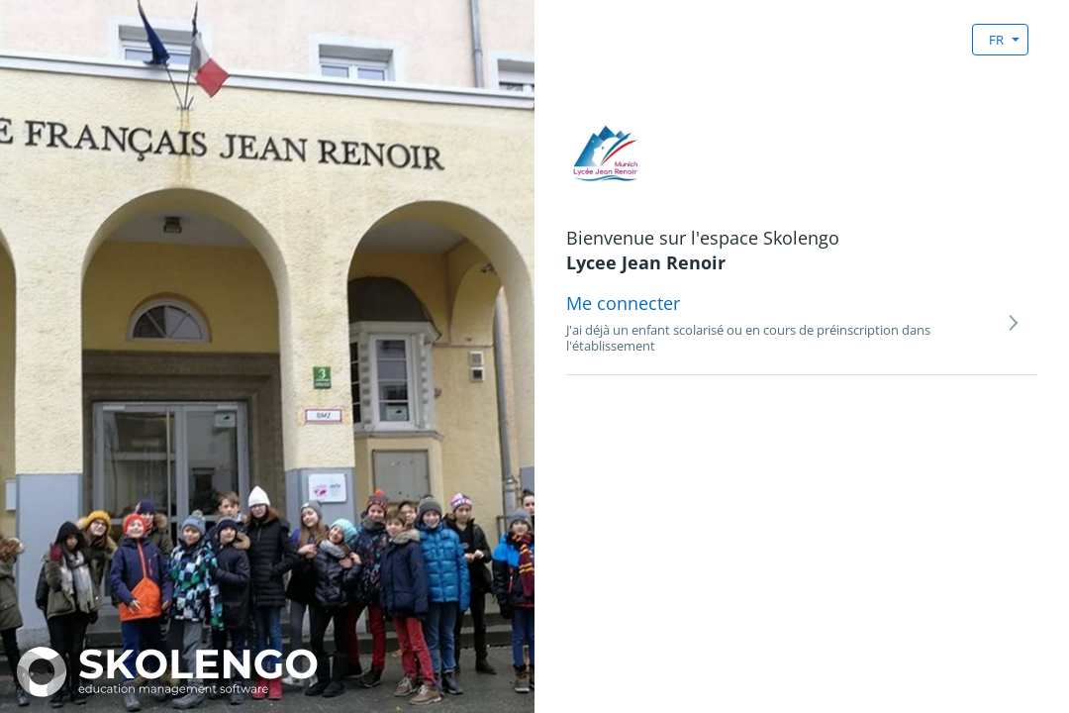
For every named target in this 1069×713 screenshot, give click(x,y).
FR (996, 40)
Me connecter (623, 303)
